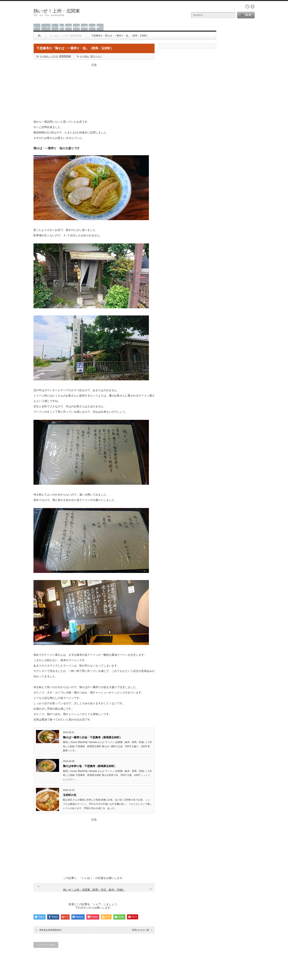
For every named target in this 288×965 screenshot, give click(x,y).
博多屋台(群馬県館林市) (50, 930)
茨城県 (84, 27)
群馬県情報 (65, 56)
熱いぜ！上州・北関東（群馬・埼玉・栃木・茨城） (94, 889)
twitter (247, 6)
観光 (61, 27)
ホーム (36, 27)
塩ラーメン (96, 56)
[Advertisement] (94, 91)
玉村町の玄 (69, 794)
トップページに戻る (45, 945)
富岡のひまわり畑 (140, 930)
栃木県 (92, 27)
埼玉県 (76, 27)
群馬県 (68, 27)
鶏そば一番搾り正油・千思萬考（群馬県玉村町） (92, 737)
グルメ (55, 27)
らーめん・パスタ (49, 56)
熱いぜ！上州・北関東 (56, 10)
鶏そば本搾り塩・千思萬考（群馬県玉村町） (90, 766)
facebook (252, 6)
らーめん (46, 27)
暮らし (100, 27)
